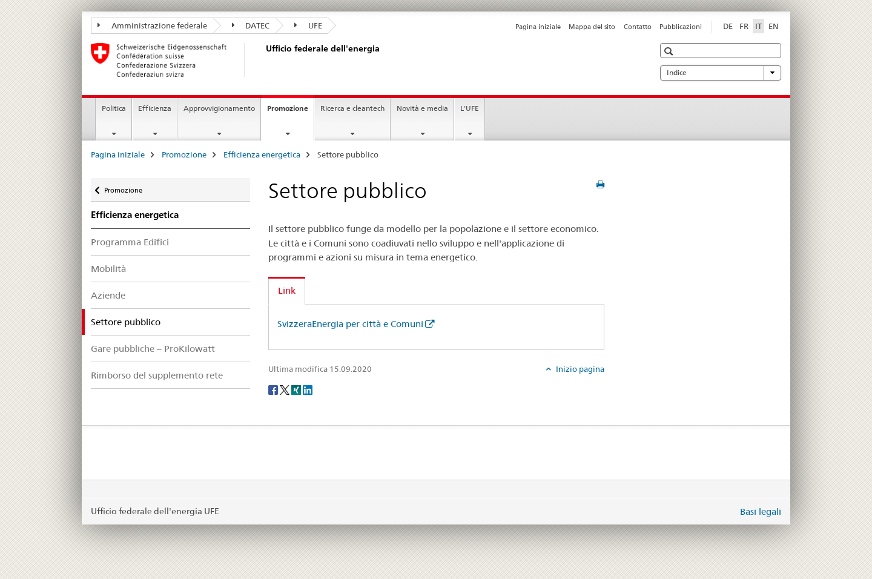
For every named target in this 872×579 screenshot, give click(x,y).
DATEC (251, 25)
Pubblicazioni (680, 26)
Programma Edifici (130, 242)
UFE (308, 25)
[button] (670, 51)
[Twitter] (285, 389)
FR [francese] (743, 26)
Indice (721, 72)
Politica (114, 108)
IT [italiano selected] (758, 26)
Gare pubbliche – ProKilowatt (153, 348)
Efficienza (154, 108)
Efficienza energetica (261, 154)
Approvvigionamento (219, 108)
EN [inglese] (773, 26)
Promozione (290, 112)
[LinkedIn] (307, 389)
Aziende (108, 295)
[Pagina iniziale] (263, 60)
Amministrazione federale (152, 25)
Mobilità (108, 268)
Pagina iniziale (538, 26)
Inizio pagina (579, 369)
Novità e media (422, 108)
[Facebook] (274, 389)
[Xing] (297, 389)
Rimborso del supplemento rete (157, 375)
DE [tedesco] (728, 26)
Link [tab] (287, 290)
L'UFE (469, 108)
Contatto (638, 26)
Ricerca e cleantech (352, 108)
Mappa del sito (592, 26)
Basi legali (760, 511)
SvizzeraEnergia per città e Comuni (350, 323)
